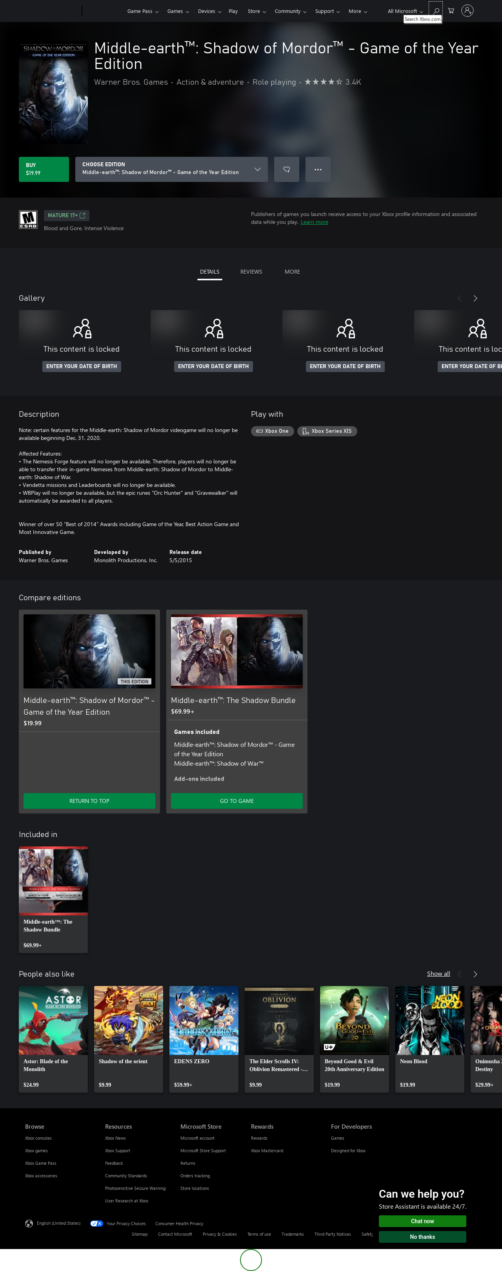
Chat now (422, 1221)
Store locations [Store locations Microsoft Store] (194, 1188)
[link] (53, 899)
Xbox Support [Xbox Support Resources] (117, 1150)
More (355, 10)
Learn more (314, 221)
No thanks (422, 1237)
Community (287, 10)
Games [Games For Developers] (337, 1137)
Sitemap (139, 1234)
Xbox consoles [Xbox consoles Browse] (38, 1137)
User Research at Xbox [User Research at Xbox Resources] (126, 1200)
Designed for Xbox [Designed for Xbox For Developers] (348, 1150)
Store (254, 10)
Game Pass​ (140, 10)
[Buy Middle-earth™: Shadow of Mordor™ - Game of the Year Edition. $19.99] (44, 169)
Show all (438, 973)
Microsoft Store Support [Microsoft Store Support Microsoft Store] (203, 1150)
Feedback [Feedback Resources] (114, 1163)
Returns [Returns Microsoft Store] (187, 1163)
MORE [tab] (292, 271)
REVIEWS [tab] (251, 271)
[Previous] (459, 298)
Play (233, 10)
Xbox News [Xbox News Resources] (115, 1137)
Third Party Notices (333, 1234)
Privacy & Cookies (220, 1234)
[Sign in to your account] (467, 10)
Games (175, 10)
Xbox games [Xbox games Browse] (36, 1150)
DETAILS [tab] (209, 271)
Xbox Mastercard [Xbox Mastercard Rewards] (267, 1150)
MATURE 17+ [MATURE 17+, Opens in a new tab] (66, 215)
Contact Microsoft (175, 1234)
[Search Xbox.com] (436, 10)
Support (324, 10)
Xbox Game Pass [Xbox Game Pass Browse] (40, 1163)
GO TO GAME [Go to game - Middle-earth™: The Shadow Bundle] (237, 800)
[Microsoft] (52, 11)
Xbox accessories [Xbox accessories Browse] (41, 1175)
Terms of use (259, 1234)
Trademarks (293, 1234)
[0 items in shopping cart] (451, 10)
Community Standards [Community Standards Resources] (126, 1175)
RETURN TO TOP (89, 800)
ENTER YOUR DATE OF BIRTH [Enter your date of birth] (81, 366)
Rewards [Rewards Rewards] (259, 1137)
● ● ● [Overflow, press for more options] (318, 169)
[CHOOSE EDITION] (171, 169)
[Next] (475, 298)
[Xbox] (104, 11)
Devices (206, 10)
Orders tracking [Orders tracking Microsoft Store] (195, 1175)
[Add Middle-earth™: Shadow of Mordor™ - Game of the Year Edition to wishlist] (286, 169)
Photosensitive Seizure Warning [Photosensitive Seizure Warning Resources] (135, 1188)
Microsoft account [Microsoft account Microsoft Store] (197, 1137)
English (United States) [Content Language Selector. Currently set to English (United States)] (58, 1223)
